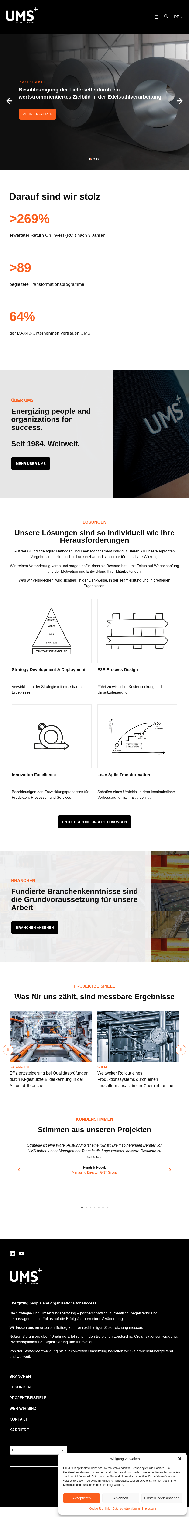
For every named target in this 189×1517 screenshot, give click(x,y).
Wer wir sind (23, 1409)
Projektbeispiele (28, 1398)
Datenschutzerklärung (126, 1508)
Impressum (149, 1508)
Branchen (20, 1376)
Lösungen (20, 1387)
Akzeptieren (81, 1498)
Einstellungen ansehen (161, 1498)
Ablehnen (120, 1498)
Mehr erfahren (37, 114)
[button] (179, 1459)
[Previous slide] (8, 1050)
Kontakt (18, 1419)
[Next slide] (181, 1050)
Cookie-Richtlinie (99, 1508)
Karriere (19, 1430)
